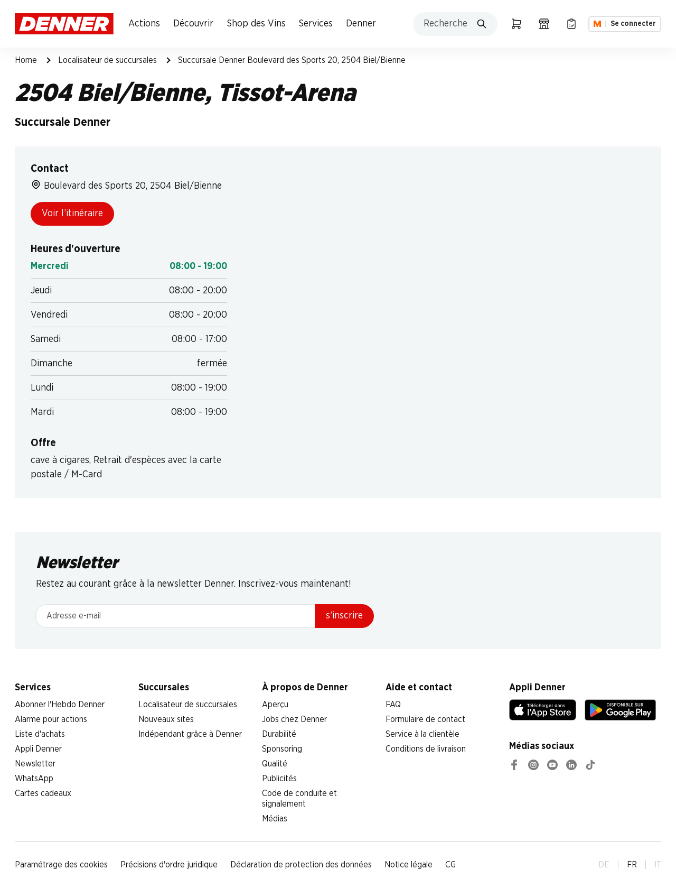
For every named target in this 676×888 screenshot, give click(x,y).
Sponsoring (282, 749)
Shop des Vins (256, 24)
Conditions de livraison (426, 749)
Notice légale (408, 865)
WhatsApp (34, 778)
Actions (144, 24)
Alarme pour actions (51, 719)
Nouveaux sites (166, 719)
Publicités (279, 778)
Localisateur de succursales (107, 60)
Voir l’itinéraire (72, 213)
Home (26, 60)
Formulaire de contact (425, 719)
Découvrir (193, 24)
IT (657, 865)
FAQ (393, 704)
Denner (361, 24)
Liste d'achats (40, 734)
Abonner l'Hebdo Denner (60, 704)
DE (603, 865)
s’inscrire (344, 616)
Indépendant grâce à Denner (190, 734)
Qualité (274, 764)
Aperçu (275, 704)
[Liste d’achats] (571, 23)
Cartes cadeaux (43, 793)
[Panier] (516, 23)
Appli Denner (38, 749)
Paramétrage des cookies (61, 865)
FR (632, 865)
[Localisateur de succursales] (544, 23)
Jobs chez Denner (294, 719)
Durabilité (279, 734)
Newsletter (35, 764)
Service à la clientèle (422, 734)
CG (450, 865)
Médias (274, 819)
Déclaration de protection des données (301, 865)
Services (316, 24)
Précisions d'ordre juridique (169, 865)
